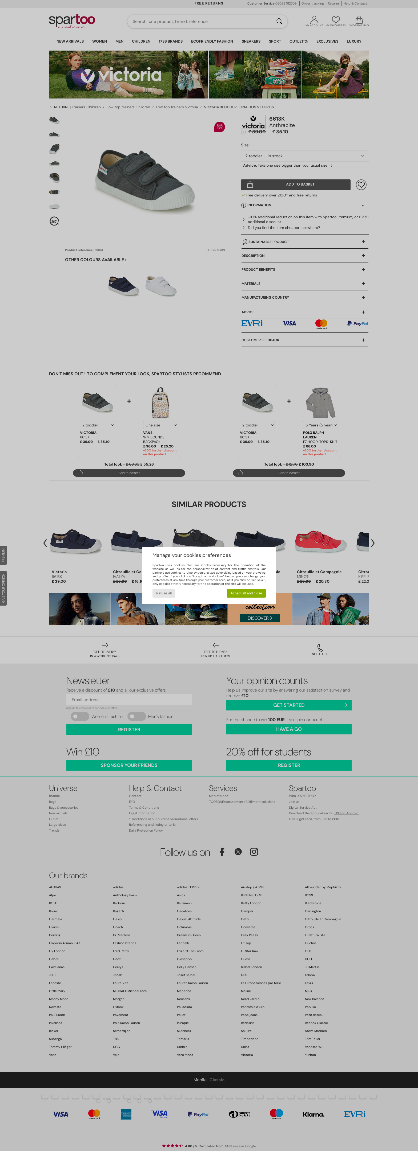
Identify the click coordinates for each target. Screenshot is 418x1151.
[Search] (279, 21)
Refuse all (164, 593)
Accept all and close (246, 593)
